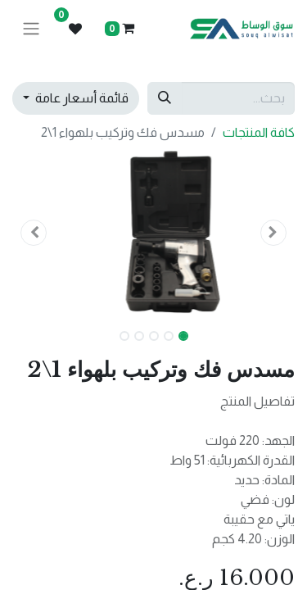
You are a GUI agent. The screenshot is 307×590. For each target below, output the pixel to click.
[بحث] (164, 98)
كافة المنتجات (259, 132)
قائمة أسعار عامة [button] (81, 98)
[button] (273, 233)
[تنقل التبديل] (31, 29)
